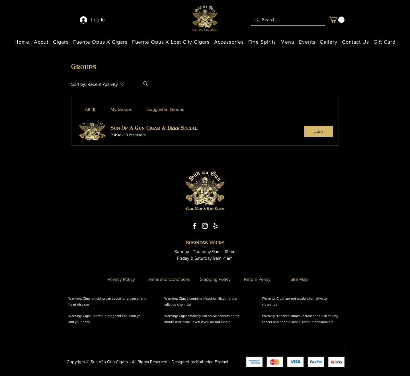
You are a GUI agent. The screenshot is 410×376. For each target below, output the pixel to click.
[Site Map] (299, 279)
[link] (90, 109)
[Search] (145, 83)
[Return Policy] (257, 279)
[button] (337, 20)
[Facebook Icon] (194, 226)
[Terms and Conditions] (168, 279)
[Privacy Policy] (121, 279)
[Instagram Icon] (205, 226)
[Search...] (287, 19)
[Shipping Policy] (215, 279)
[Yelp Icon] (215, 226)
